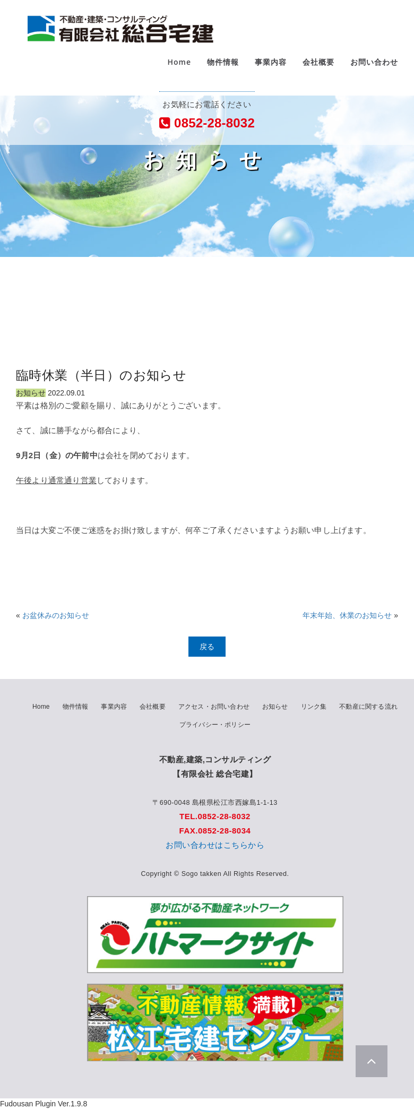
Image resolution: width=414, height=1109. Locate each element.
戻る (207, 646)
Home (180, 69)
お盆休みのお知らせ (55, 615)
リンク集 (314, 706)
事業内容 (271, 69)
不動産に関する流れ (368, 706)
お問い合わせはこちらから (215, 844)
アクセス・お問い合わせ (213, 706)
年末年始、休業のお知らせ (347, 615)
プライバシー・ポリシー (215, 724)
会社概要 (318, 69)
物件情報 (223, 69)
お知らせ (275, 706)
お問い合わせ (374, 69)
